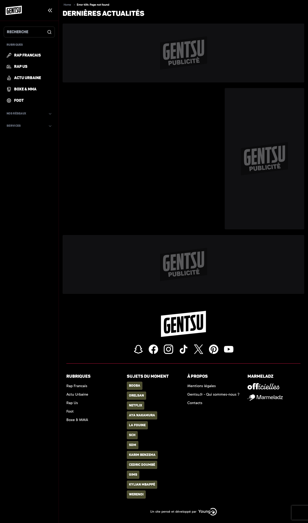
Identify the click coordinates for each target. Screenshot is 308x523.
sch (132, 435)
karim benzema (142, 455)
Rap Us (72, 403)
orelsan (136, 395)
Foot (70, 411)
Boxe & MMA (77, 420)
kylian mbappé (142, 484)
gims (133, 475)
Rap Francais (76, 386)
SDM (132, 445)
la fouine (137, 425)
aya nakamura (142, 415)
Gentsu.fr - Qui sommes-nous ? (213, 394)
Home (67, 4)
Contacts (194, 403)
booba (134, 386)
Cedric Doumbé (142, 465)
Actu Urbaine (77, 394)
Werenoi (136, 494)
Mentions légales (201, 386)
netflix (135, 405)
